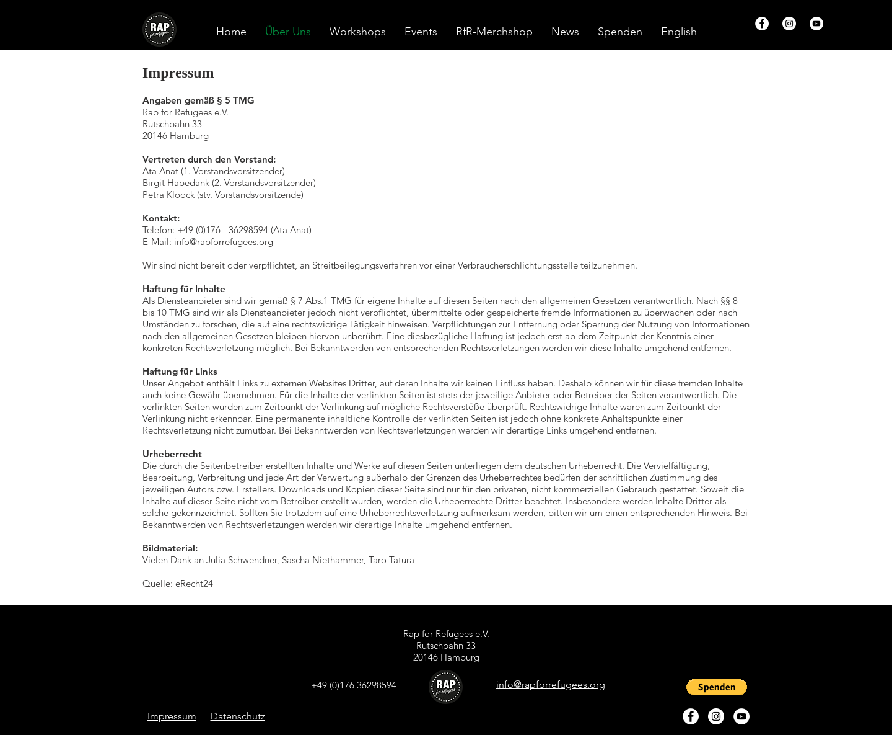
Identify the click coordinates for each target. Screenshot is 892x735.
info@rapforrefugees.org (223, 241)
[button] (679, 31)
